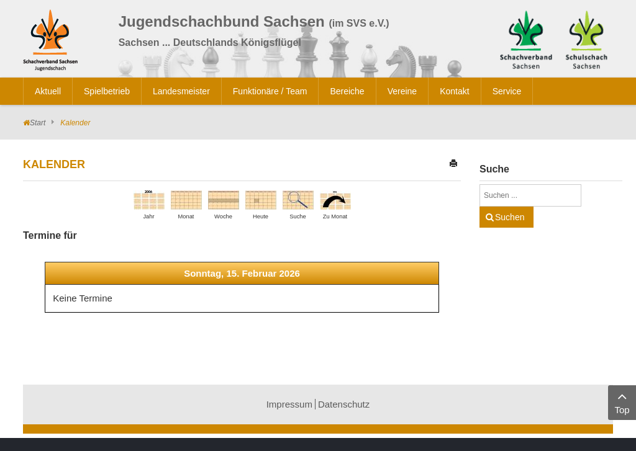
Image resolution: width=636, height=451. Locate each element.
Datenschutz (344, 404)
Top (622, 401)
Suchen (509, 217)
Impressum (289, 404)
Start (37, 122)
